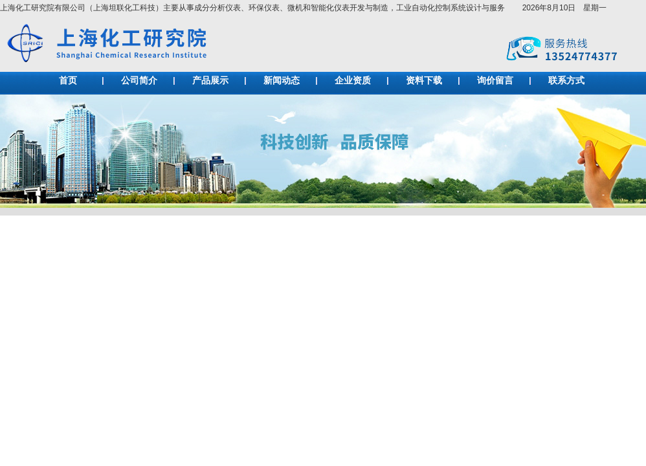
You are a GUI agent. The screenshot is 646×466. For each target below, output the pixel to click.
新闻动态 (281, 80)
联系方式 (566, 80)
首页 (68, 80)
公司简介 (139, 80)
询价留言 (495, 80)
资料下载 (424, 80)
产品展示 (210, 80)
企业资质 (353, 80)
